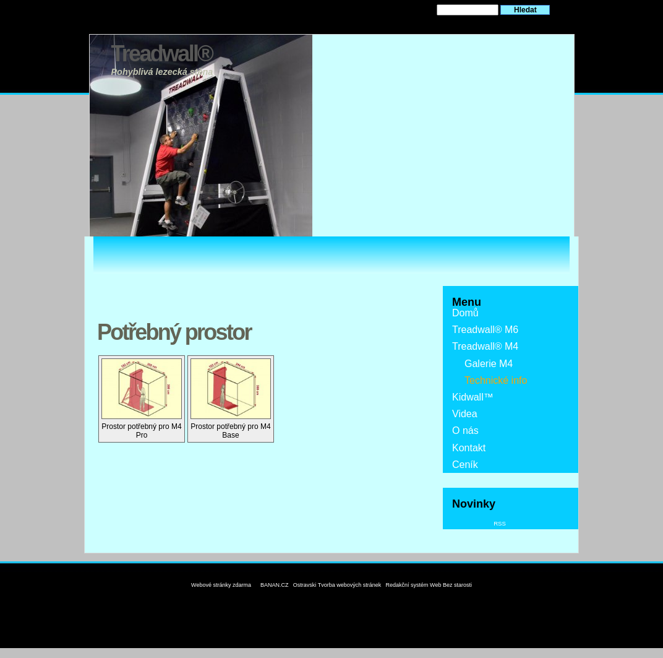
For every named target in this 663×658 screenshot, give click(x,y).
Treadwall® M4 (485, 346)
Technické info (495, 380)
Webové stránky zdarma (221, 585)
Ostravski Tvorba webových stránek (337, 585)
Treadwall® (162, 53)
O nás (465, 430)
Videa (464, 414)
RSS (500, 523)
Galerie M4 (488, 363)
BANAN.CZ (274, 585)
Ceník (465, 464)
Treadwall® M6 (485, 329)
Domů (465, 313)
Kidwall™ (473, 397)
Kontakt (468, 448)
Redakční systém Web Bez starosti (429, 585)
